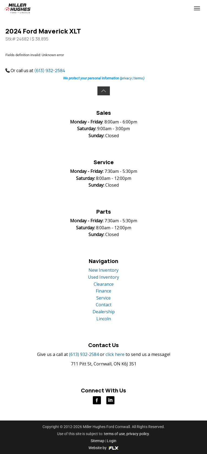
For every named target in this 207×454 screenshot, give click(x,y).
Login (111, 441)
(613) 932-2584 (159, 8)
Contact (103, 305)
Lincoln (103, 319)
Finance (103, 291)
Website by (103, 448)
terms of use (114, 434)
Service (103, 298)
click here (115, 354)
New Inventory (103, 270)
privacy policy (137, 434)
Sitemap (97, 441)
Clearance (104, 284)
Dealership (104, 312)
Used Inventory (103, 277)
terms (138, 78)
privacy (126, 78)
